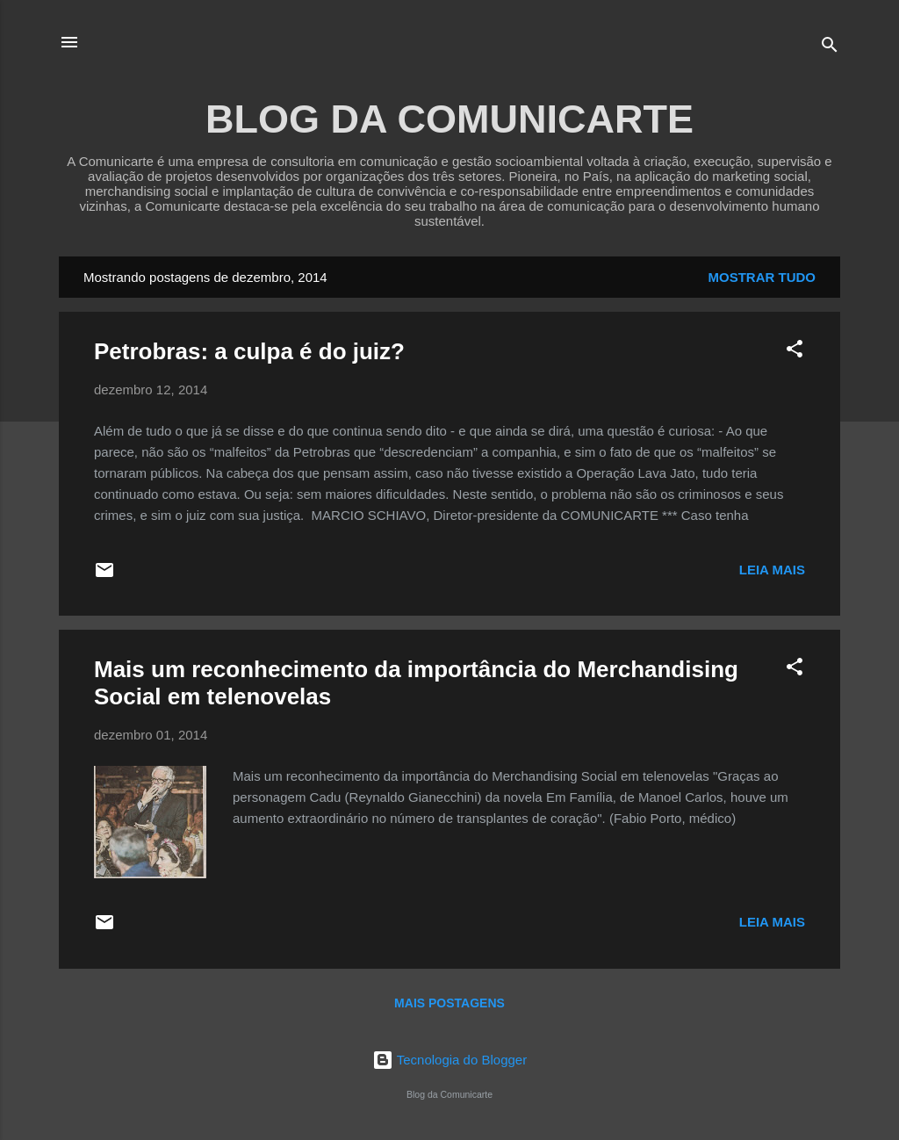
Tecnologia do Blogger (449, 1059)
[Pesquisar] (829, 48)
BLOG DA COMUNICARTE (449, 119)
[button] (794, 351)
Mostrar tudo (762, 277)
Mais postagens (449, 1003)
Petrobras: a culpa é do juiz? (249, 351)
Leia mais (772, 569)
